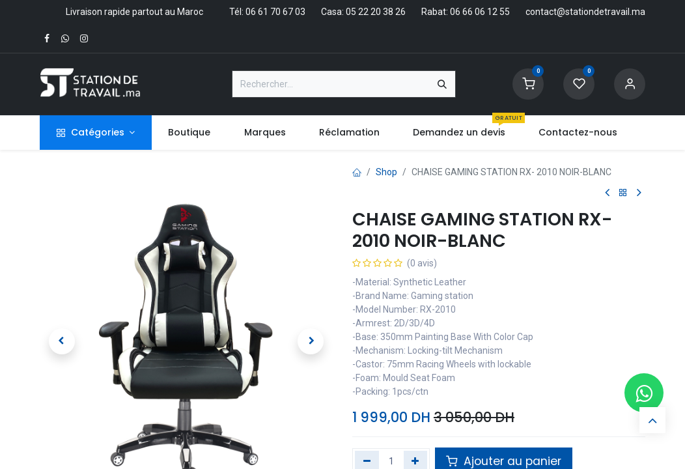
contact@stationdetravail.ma (585, 12)
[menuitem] (189, 132)
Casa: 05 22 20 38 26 (363, 12)
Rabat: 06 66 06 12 (459, 12)
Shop (386, 172)
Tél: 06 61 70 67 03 (267, 12)
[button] (62, 341)
